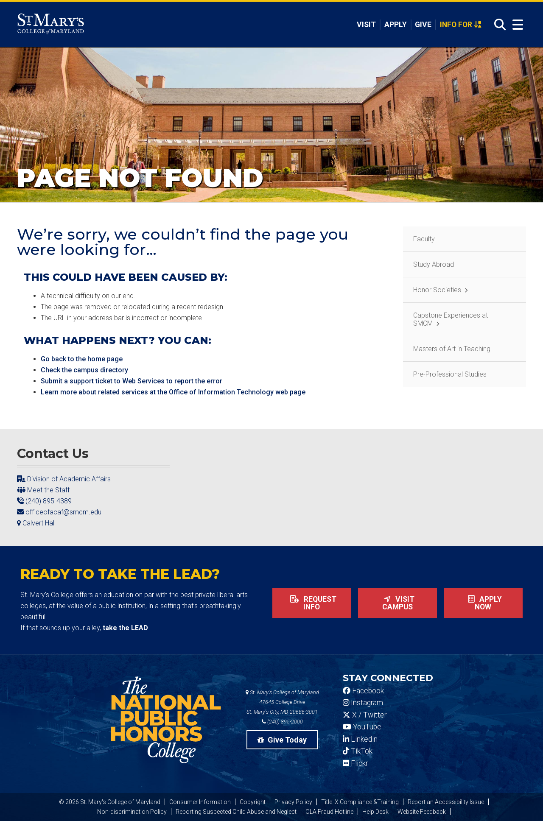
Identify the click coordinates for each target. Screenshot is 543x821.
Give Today (282, 739)
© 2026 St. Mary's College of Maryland (109, 802)
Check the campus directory (84, 370)
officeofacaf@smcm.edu (59, 512)
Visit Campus (397, 603)
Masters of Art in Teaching (451, 349)
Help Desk (375, 811)
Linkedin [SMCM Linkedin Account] (360, 739)
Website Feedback (421, 811)
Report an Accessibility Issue (446, 802)
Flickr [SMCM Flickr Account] (355, 763)
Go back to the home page (82, 359)
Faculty (424, 239)
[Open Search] (498, 25)
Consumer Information (200, 802)
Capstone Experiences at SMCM (450, 319)
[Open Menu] (516, 25)
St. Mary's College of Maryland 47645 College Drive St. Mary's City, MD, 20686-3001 (282, 702)
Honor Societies (437, 290)
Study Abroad (433, 264)
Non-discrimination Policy (132, 811)
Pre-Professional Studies (450, 374)
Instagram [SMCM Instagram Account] (363, 702)
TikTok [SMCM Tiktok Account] (357, 751)
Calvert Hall (36, 523)
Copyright (253, 802)
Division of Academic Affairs (64, 479)
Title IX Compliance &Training (360, 802)
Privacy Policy (293, 802)
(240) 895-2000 (282, 721)
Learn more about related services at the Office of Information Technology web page (173, 392)
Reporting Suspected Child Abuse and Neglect (236, 811)
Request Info (311, 603)
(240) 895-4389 (44, 501)
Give (423, 24)
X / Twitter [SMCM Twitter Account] (364, 715)
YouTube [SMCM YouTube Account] (362, 727)
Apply (395, 24)
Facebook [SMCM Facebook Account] (363, 691)
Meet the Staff (43, 490)
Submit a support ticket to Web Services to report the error (131, 381)
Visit (366, 24)
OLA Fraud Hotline (329, 811)
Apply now (483, 603)
